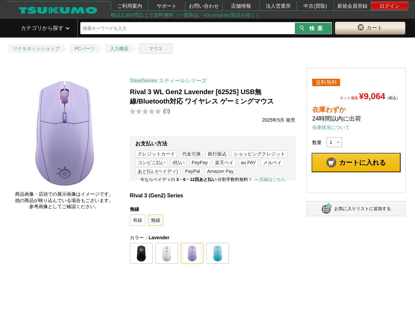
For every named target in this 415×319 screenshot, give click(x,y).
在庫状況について (331, 127)
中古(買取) (315, 6)
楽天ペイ (224, 162)
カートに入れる (362, 162)
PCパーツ (84, 48)
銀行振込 (217, 153)
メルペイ (272, 162)
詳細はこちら (272, 179)
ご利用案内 (129, 6)
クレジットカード (156, 153)
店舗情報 (241, 6)
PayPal (192, 171)
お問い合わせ (204, 6)
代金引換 (191, 153)
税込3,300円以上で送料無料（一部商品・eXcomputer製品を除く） (186, 15)
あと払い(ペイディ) (158, 171)
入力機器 (119, 48)
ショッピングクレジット (259, 153)
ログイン (390, 6)
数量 (317, 142)
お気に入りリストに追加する (362, 208)
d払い (179, 162)
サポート (167, 6)
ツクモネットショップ (36, 48)
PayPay (200, 162)
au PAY (248, 162)
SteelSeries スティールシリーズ (168, 80)
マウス (156, 48)
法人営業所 (278, 6)
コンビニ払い (152, 162)
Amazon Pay (220, 171)
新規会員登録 (352, 6)
